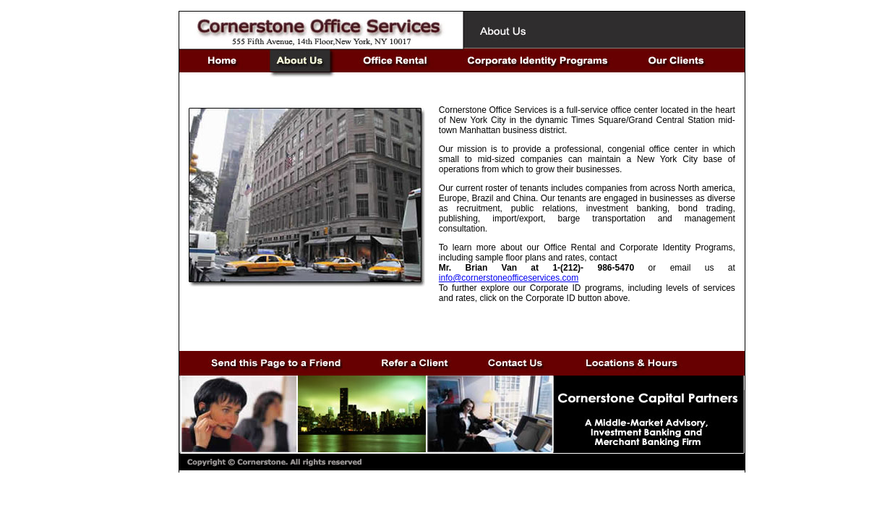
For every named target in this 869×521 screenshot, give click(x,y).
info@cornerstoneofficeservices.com (508, 278)
